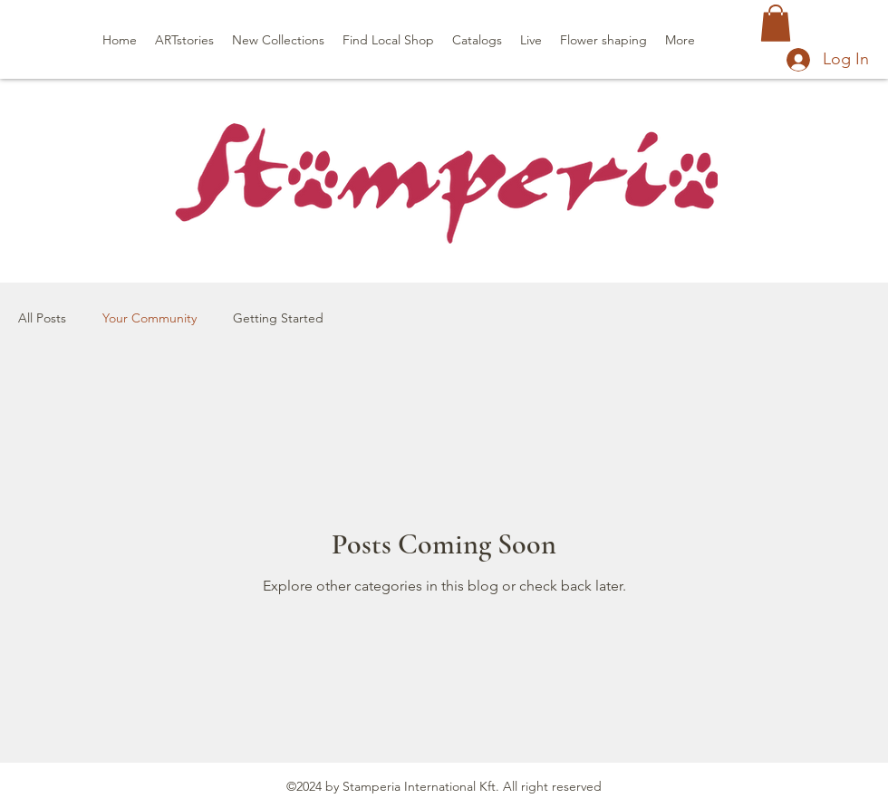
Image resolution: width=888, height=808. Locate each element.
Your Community (149, 318)
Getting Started (278, 318)
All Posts (42, 318)
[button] (775, 23)
